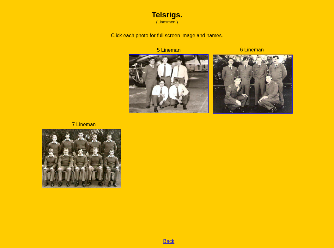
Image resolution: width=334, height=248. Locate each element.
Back (168, 241)
